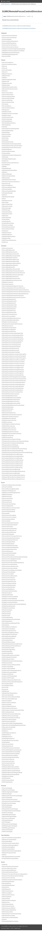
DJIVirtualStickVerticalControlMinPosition (12, 465)
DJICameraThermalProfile (8, 877)
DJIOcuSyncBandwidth (7, 695)
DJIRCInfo (4, 194)
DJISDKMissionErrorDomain (9, 429)
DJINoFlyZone (5, 887)
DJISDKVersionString (7, 437)
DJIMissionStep (6, 177)
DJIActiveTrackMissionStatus (9, 64)
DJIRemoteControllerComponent (10, 416)
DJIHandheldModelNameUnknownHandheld (13, 405)
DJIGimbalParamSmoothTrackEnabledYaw (13, 388)
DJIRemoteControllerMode (8, 727)
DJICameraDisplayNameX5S (9, 306)
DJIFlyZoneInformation (7, 117)
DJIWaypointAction (6, 232)
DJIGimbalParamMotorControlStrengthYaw (13, 375)
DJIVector (4, 919)
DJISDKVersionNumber (8, 435)
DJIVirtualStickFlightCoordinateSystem (11, 750)
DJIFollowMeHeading (7, 617)
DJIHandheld (5, 140)
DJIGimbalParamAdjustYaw (9, 331)
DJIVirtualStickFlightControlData (10, 921)
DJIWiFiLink (5, 242)
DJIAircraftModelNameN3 (8, 267)
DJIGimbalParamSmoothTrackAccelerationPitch (14, 378)
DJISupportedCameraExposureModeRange (13, 443)
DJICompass (5, 104)
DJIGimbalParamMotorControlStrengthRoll (12, 373)
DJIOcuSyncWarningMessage (9, 698)
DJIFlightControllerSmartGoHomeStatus (12, 879)
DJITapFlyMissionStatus (8, 223)
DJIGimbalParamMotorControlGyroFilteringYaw (14, 358)
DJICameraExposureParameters (10, 866)
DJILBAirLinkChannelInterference (10, 162)
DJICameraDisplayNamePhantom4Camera (13, 295)
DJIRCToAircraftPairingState (9, 719)
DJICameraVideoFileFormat (9, 581)
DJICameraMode (6, 521)
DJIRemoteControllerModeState (10, 917)
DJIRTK (4, 198)
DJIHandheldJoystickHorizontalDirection (12, 644)
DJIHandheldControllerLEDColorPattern (12, 145)
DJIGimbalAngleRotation (8, 881)
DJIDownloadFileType (7, 594)
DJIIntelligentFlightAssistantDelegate (11, 810)
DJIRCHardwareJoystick (8, 906)
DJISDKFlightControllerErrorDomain (11, 424)
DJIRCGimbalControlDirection (9, 708)
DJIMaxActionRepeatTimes (9, 412)
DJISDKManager (6, 210)
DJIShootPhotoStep (7, 212)
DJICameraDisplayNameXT (9, 308)
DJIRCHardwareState (7, 911)
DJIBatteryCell (5, 81)
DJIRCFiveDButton (6, 896)
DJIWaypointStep (6, 238)
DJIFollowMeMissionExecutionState (11, 619)
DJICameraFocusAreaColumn (9, 314)
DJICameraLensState (7, 92)
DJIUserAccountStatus (7, 744)
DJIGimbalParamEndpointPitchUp (10, 348)
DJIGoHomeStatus (6, 134)
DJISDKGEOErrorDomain (8, 426)
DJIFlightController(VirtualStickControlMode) (13, 50)
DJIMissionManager (7, 174)
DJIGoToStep (5, 138)
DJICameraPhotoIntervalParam (10, 872)
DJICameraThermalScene (8, 577)
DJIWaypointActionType (8, 765)
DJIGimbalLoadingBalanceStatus (10, 632)
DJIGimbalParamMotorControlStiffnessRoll (13, 367)
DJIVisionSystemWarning (8, 763)
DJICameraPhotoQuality (8, 534)
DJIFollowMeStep (6, 125)
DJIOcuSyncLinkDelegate (8, 818)
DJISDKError (5, 731)
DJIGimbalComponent (7, 325)
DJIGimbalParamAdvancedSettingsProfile (12, 333)
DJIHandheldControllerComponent (10, 393)
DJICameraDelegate (7, 797)
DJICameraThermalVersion (9, 579)
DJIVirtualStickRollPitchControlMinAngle (12, 458)
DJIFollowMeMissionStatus (9, 123)
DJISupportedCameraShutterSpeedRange (12, 450)
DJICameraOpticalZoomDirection (10, 523)
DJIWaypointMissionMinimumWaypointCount (13, 479)
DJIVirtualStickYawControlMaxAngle (11, 469)
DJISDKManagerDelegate (8, 827)
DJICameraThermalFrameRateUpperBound (13, 562)
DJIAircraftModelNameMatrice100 (10, 259)
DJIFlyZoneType (6, 615)
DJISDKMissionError (7, 736)
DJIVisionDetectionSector (8, 227)
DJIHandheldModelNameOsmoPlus (11, 399)
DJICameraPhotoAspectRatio (9, 528)
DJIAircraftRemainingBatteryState (10, 488)
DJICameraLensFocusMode (9, 515)
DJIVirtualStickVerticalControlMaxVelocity (12, 463)
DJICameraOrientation (7, 526)
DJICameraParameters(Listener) (10, 47)
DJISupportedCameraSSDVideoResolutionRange (14, 448)
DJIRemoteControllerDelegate (9, 824)
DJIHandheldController (7, 142)
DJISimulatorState (6, 217)
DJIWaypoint (5, 230)
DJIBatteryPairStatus (7, 494)
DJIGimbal (4, 126)
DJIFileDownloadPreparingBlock (10, 845)
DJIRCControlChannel (7, 891)
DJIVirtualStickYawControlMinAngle (11, 473)
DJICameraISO (5, 513)
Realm (16, 928)
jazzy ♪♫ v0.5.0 (10, 928)
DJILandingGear (6, 164)
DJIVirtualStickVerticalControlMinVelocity (12, 467)
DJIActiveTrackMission (7, 62)
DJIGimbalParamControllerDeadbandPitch (12, 335)
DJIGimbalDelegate (7, 807)
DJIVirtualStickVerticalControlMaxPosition (12, 462)
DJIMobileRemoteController (9, 179)
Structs (3, 862)
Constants (3, 245)
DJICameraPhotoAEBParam (9, 870)
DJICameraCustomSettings (9, 504)
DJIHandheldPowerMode (8, 647)
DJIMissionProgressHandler (9, 852)
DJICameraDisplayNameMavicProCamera (12, 286)
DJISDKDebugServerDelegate (9, 826)
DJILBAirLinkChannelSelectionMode (11, 664)
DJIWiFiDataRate (6, 778)
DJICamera (5, 90)
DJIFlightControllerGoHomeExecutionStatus (13, 600)
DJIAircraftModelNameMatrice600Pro (11, 263)
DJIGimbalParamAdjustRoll (9, 329)
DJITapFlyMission (6, 221)
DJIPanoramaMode (7, 700)
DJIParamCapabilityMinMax (9, 191)
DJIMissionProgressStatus (8, 176)
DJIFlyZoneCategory (7, 610)
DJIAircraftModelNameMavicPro (10, 265)
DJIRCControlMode (7, 893)
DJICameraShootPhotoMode (9, 553)
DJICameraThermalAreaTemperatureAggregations (14, 874)
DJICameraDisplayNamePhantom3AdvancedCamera (15, 289)
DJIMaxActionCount (7, 410)
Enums (3, 482)
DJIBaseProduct (6, 75)
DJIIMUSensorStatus (7, 662)
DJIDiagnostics (5, 109)
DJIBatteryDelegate (7, 793)
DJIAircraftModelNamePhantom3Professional (13, 272)
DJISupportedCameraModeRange (10, 446)
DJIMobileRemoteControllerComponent (12, 414)
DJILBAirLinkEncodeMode (8, 668)
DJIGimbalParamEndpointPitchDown (11, 346)
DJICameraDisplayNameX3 (9, 299)
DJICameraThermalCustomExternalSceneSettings (14, 557)
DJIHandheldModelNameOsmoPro (10, 401)
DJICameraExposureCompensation (11, 507)
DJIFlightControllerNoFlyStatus (10, 602)
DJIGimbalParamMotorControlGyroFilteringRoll (14, 356)
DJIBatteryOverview (7, 83)
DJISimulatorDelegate (7, 829)
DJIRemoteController (7, 206)
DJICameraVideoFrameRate (9, 583)
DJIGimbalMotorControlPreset (9, 634)
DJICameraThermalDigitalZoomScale (11, 558)
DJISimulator (5, 215)
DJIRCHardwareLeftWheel (8, 908)
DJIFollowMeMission (7, 121)
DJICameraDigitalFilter (7, 505)
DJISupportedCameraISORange (10, 445)
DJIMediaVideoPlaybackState (9, 170)
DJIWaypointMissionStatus (8, 236)
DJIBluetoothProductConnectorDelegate (12, 795)
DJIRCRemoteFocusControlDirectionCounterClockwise (18, 28)
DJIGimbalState (6, 132)
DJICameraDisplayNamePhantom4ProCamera (13, 297)
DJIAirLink (4, 66)
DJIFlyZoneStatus (6, 613)
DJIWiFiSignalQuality (7, 782)
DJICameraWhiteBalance (8, 589)
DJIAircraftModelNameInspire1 (9, 252)
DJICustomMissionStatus (8, 107)
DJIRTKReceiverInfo (7, 200)
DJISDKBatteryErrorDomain (9, 418)
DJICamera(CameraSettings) (9, 37)
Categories (4, 33)
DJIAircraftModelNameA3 (8, 250)
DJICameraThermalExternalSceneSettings (12, 875)
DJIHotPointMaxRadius (8, 407)
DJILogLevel (5, 689)
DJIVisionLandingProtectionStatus (10, 757)
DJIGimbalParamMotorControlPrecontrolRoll (13, 361)
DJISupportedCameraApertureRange (11, 439)
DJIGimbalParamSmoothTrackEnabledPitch (13, 386)
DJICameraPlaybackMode (8, 541)
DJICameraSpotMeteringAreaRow (10, 320)
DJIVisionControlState (7, 225)
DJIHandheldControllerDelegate (10, 808)
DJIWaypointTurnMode (7, 776)
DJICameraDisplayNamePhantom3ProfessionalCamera (16, 291)
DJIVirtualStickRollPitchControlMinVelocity (12, 460)
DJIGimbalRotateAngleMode (9, 636)
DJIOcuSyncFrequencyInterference (11, 181)
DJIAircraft (4, 68)
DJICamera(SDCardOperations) (10, 41)
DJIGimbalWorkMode (7, 640)
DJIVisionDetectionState (8, 229)
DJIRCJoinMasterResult (8, 712)
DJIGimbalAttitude (6, 883)
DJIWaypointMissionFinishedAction (11, 768)
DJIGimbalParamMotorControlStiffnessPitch (13, 365)
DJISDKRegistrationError (8, 738)
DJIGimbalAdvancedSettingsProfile (11, 623)
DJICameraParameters (7, 94)
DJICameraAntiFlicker (7, 498)
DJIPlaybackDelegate (7, 820)
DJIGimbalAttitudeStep (7, 130)
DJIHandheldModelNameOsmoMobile (11, 397)
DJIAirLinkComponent (7, 248)
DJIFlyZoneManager (7, 119)
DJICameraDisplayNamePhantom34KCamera (13, 288)
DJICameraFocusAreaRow (8, 316)
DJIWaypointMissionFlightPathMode (11, 770)
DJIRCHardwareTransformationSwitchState (13, 710)
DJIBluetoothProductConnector (10, 89)
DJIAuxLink (5, 72)
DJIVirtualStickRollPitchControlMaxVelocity (13, 456)
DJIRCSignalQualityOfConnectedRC (11, 856)
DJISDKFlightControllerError (9, 732)
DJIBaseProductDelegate (8, 790)
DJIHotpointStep (6, 153)
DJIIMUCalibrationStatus (8, 659)
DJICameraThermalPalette (8, 572)
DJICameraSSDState (7, 100)
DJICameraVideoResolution (9, 585)
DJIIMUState (5, 157)
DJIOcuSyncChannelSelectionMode (11, 696)
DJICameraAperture (7, 500)
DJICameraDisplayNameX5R (9, 305)
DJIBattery (4, 77)
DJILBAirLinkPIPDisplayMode (9, 676)
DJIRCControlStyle (6, 704)
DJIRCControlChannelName (9, 702)
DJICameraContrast (7, 502)
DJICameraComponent (7, 284)
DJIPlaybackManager (7, 193)
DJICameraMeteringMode (8, 519)
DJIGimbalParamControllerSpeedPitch (11, 342)
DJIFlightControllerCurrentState (10, 113)
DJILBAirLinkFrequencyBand (9, 672)
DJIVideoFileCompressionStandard (11, 748)
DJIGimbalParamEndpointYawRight (11, 352)
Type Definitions (5, 835)
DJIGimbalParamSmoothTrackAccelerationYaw (14, 380)
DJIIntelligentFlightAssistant (9, 159)
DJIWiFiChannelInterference (9, 240)
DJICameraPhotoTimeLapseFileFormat (12, 536)
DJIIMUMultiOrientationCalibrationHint (11, 155)
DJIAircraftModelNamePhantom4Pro (11, 278)
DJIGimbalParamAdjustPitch (9, 327)
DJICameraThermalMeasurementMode (12, 570)
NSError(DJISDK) (6, 56)
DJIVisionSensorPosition (8, 761)
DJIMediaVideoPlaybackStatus (9, 693)
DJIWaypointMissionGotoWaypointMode (12, 772)
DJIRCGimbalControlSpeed (9, 900)
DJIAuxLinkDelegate (7, 788)
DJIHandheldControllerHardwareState (11, 143)
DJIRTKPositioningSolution (9, 721)
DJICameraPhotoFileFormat (9, 532)
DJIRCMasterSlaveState (8, 196)
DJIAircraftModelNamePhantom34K (11, 269)
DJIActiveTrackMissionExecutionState (11, 485)
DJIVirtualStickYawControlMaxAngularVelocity (13, 471)
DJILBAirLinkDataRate (7, 666)
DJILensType (5, 687)
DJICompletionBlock (7, 841)
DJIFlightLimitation (6, 115)
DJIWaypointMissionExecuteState (10, 766)
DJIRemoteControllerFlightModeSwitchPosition (14, 725)
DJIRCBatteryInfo (6, 889)
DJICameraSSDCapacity (8, 543)
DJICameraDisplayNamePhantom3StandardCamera (15, 293)
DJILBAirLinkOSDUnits (7, 674)
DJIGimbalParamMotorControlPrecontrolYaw (13, 363)
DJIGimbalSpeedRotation (8, 885)
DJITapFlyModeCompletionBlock (10, 858)
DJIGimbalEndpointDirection (9, 630)
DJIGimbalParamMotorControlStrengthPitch (13, 371)
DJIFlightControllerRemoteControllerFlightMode (14, 604)
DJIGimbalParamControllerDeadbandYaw (12, 337)
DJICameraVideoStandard (8, 587)
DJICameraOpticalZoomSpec (9, 868)
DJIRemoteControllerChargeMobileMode (12, 723)
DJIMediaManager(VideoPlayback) (10, 52)
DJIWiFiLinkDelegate (7, 831)
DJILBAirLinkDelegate (7, 812)
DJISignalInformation (7, 213)
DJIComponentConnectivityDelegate (11, 801)
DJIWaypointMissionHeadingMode (10, 774)
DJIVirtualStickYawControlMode (10, 755)
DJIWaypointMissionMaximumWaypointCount (13, 477)
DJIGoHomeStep (6, 136)
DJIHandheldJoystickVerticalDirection (11, 645)
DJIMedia (4, 166)
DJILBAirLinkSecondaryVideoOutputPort (12, 681)
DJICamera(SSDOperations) (9, 43)
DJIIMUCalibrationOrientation (9, 657)
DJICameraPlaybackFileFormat (10, 540)
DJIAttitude (4, 864)
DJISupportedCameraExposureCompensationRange (15, 441)
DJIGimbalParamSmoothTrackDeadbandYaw (13, 384)
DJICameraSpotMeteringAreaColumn (11, 318)
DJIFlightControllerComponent (9, 322)
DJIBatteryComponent (7, 282)
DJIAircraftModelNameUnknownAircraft (12, 280)
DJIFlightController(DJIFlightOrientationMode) (13, 48)
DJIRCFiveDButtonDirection (9, 706)
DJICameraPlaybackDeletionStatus (11, 538)
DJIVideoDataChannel (7, 746)
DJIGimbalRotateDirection (8, 638)
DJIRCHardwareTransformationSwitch (11, 913)
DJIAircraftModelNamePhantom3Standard (12, 274)
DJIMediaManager (6, 168)
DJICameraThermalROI (8, 574)
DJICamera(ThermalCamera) (9, 45)
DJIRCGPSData (6, 898)
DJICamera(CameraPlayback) (9, 35)
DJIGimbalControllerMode (8, 628)
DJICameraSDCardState (8, 98)
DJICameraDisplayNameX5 (9, 303)
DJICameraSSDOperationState (10, 545)
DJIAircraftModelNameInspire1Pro (10, 254)
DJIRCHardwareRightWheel (9, 910)
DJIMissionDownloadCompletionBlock (11, 851)
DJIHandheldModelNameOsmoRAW (11, 403)
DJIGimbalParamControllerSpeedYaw (11, 344)
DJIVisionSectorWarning (8, 759)
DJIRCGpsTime (6, 902)
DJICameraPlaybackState (8, 96)
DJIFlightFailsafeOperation (8, 606)
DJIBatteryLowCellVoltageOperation (11, 492)
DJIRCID (4, 854)
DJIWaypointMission (7, 234)
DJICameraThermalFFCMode (9, 560)
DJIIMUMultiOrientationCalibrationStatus (12, 661)
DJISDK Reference (5, 4)
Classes (3, 60)
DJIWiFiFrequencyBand (8, 780)
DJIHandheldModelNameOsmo (10, 395)
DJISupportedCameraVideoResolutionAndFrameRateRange (17, 452)
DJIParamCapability (7, 189)
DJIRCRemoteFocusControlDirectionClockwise (16, 26)
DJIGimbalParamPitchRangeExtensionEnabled (14, 376)
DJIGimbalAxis (5, 625)
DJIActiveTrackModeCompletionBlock (11, 837)
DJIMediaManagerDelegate (9, 814)
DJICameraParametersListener (10, 799)
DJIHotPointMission (7, 149)
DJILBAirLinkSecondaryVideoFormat (11, 680)
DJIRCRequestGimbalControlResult (11, 717)
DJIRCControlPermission (8, 894)
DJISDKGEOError (6, 734)
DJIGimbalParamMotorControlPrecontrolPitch (13, 359)
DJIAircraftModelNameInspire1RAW (11, 255)
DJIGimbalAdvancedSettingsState (10, 128)
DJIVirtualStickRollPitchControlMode (11, 751)
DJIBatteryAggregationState (9, 79)
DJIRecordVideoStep (7, 204)
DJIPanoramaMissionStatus (9, 187)
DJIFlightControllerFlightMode (9, 598)
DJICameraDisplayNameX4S (9, 301)
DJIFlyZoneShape (6, 611)
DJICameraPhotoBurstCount (9, 530)
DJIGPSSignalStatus (7, 621)
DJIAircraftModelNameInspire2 (9, 257)
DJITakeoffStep (5, 219)
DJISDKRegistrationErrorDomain (10, 431)
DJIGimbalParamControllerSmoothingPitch (13, 339)
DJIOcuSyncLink (6, 183)
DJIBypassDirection (7, 496)
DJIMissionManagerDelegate (9, 816)
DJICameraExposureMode (8, 509)
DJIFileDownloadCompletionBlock (10, 843)
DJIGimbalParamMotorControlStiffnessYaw (13, 369)
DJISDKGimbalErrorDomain (9, 428)
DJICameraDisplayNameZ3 (9, 310)
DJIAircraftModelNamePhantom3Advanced (13, 271)
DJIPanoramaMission (7, 185)
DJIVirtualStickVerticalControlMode (11, 753)
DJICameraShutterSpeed (8, 555)
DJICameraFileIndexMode (8, 511)
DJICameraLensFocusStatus (9, 517)
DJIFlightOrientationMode (8, 608)
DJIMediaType (5, 691)
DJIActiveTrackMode (7, 487)
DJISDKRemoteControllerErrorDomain (11, 433)
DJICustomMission (6, 106)
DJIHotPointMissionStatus (8, 151)
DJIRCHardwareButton (7, 904)
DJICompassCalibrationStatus (9, 591)
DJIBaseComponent (7, 73)
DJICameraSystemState (8, 102)
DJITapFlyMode (6, 742)
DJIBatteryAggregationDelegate (10, 791)
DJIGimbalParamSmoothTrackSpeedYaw (12, 392)
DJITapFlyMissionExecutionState (10, 740)
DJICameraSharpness (7, 551)
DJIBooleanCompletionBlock (9, 839)
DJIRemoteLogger (6, 208)
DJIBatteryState (6, 85)
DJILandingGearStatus (7, 685)
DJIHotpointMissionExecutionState (10, 655)
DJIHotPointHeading (7, 651)
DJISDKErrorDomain (7, 422)
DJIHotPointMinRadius (7, 409)
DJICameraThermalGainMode (9, 564)
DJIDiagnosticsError (7, 592)
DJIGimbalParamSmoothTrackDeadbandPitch (13, 382)
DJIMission (4, 172)
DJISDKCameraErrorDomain (9, 420)
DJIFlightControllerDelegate (9, 803)
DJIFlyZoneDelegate (7, 805)
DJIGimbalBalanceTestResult (9, 627)
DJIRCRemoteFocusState (8, 915)
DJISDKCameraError (7, 729)
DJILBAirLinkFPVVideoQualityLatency (11, 670)
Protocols (3, 785)
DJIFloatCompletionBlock (8, 849)
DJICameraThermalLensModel (9, 568)
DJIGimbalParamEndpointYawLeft (10, 350)
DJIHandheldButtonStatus (8, 642)
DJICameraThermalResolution (9, 575)
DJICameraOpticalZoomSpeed (9, 524)
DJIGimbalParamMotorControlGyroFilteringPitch (14, 354)
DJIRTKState (5, 202)
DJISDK (6, 926)
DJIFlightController (6, 111)
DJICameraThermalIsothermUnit (10, 566)
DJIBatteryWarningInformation (9, 87)
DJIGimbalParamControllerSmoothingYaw (12, 341)
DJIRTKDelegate (6, 822)
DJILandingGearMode (7, 683)
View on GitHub (5, 1)
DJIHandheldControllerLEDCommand (11, 147)
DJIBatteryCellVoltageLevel (9, 490)
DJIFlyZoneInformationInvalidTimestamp (12, 324)
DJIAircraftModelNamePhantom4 (10, 276)
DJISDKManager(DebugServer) (10, 54)
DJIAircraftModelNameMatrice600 (10, 261)
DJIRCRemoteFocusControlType (10, 715)
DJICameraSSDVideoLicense (9, 549)
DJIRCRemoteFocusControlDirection (11, 714)
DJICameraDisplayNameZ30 (9, 312)
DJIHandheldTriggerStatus (8, 649)
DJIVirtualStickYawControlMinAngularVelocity (13, 475)
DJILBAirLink (5, 160)
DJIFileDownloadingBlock (8, 847)
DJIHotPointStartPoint (7, 653)
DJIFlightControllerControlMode (10, 596)
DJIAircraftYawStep (7, 70)
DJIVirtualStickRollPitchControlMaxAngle (12, 454)
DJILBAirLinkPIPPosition (8, 678)
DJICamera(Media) (6, 39)
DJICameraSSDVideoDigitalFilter (10, 547)
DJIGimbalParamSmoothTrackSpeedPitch (12, 390)
